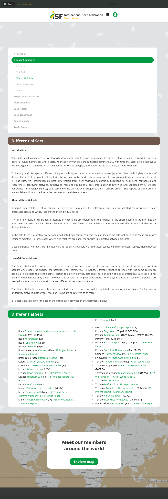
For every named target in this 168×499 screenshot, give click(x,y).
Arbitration (20, 53)
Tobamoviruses (112, 335)
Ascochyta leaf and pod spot (115, 327)
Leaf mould (110, 384)
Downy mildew (35, 372)
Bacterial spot (111, 342)
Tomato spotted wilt (129, 372)
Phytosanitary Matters (26, 96)
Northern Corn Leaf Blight (121, 357)
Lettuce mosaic (35, 369)
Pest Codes (21, 72)
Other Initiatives (24, 84)
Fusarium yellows (47, 357)
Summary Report (27, 354)
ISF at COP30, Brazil (24, 4)
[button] (114, 4)
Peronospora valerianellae (47, 365)
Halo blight (31, 346)
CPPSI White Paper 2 (124, 376)
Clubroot (43, 350)
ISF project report (128, 384)
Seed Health (20, 108)
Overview (20, 66)
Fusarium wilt (32, 342)
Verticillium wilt (112, 395)
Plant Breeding (22, 102)
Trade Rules (20, 127)
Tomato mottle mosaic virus (121, 388)
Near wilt (105, 320)
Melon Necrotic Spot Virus (40, 388)
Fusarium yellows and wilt (40, 361)
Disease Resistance (24, 60)
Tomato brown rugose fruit (132, 365)
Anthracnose (32, 338)
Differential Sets (24, 78)
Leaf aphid (33, 384)
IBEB (19, 90)
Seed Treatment (23, 114)
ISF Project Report (64, 350)
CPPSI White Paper (60, 372)
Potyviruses (110, 331)
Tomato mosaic (112, 361)
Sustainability (21, 121)
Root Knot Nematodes (116, 350)
